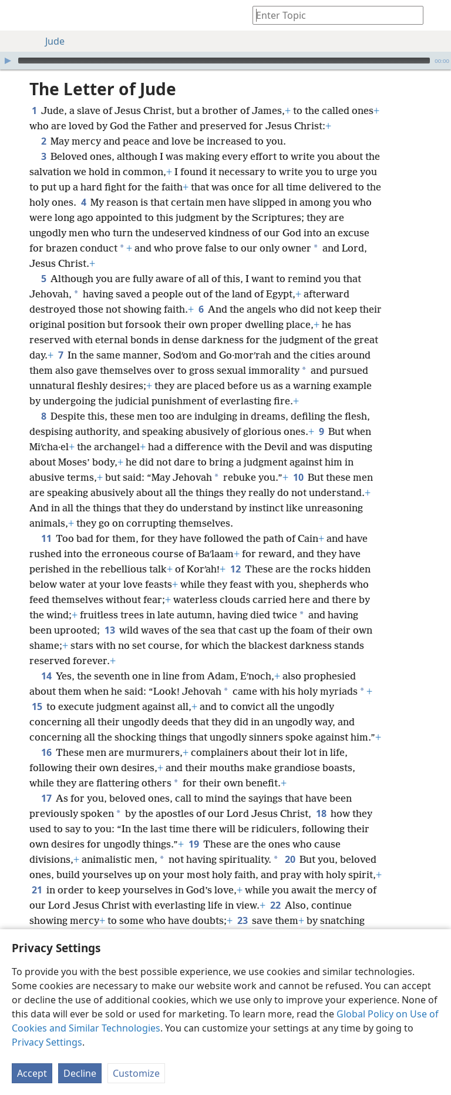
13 (109, 630)
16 (46, 752)
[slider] (224, 60)
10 (298, 477)
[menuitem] (17, 15)
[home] (17, 15)
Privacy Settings (47, 1042)
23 (242, 920)
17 (46, 798)
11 (46, 538)
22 (275, 905)
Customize (136, 1073)
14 (46, 675)
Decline (79, 1073)
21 (36, 889)
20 (289, 859)
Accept (32, 1073)
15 (36, 706)
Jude (49, 41)
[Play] (7, 60)
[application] (225, 60)
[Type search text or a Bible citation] (332, 15)
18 (321, 813)
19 (193, 844)
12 (235, 568)
